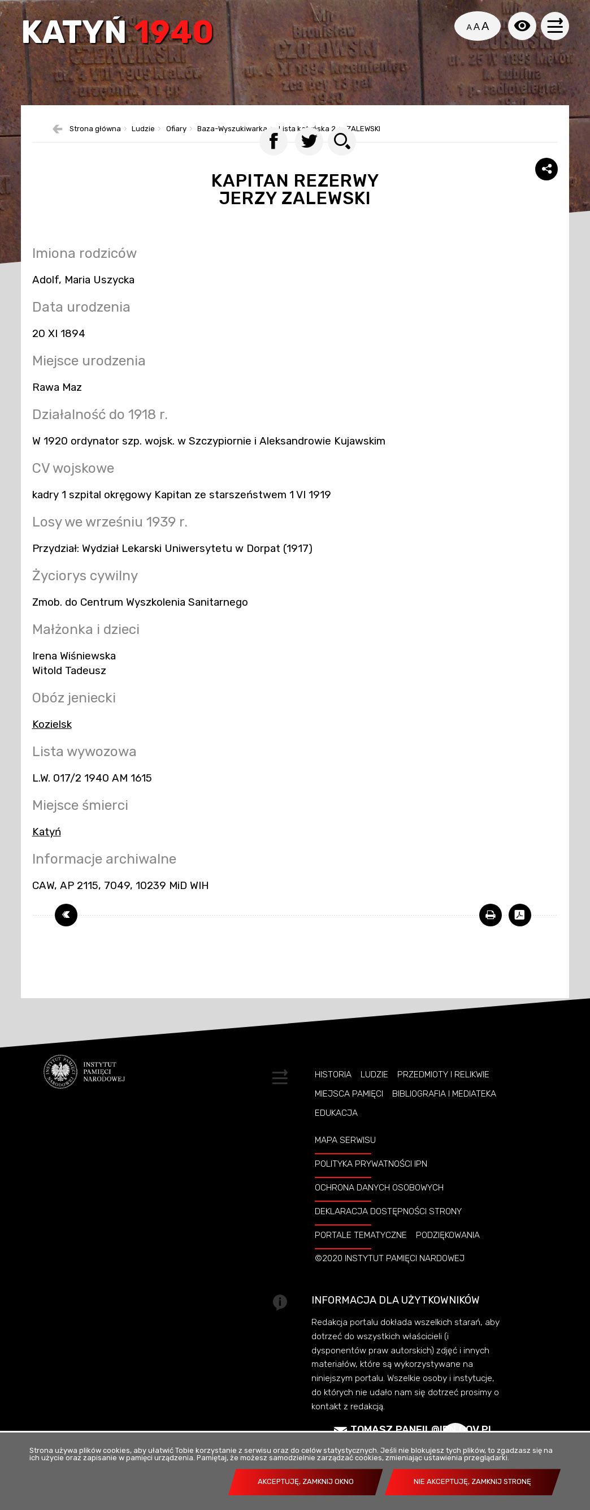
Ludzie (374, 1094)
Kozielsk (52, 743)
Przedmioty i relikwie (443, 1094)
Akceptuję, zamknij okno (306, 1481)
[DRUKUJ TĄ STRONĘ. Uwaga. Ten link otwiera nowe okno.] (490, 934)
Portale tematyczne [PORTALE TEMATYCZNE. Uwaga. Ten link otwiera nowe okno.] (361, 1254)
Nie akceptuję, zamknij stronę (472, 1481)
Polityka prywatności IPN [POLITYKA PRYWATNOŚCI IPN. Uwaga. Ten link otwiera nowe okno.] (371, 1183)
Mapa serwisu (345, 1159)
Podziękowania (448, 1254)
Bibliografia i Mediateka (444, 1113)
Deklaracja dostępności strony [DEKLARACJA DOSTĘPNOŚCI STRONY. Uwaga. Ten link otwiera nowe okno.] (388, 1231)
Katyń (120, 35)
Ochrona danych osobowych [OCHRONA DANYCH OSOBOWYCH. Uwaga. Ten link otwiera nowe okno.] (379, 1207)
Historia (333, 1094)
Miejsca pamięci (349, 1113)
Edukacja (336, 1133)
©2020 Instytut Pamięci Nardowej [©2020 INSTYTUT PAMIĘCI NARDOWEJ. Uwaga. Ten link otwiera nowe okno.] (390, 1278)
